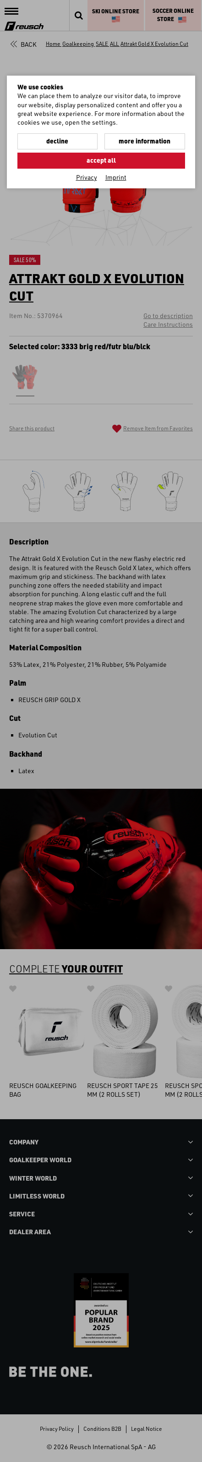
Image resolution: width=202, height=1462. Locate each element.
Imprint (115, 177)
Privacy (86, 177)
